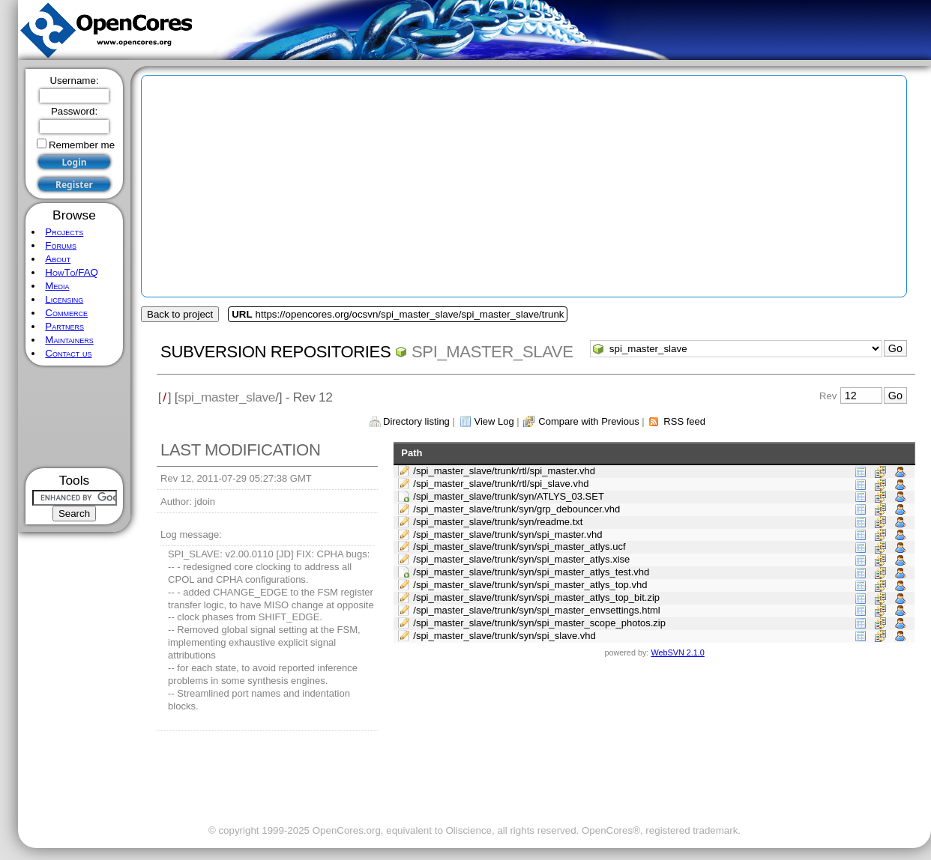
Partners (64, 326)
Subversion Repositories (275, 351)
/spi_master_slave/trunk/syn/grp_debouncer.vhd (516, 509)
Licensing (64, 299)
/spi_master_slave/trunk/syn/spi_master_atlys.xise (521, 559)
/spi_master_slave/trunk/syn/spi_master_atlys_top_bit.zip (536, 597)
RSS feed (684, 421)
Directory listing (416, 421)
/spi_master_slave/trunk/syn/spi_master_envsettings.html (536, 610)
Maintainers (69, 339)
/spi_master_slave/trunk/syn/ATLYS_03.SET (508, 496)
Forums (60, 245)
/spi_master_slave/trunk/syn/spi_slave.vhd (504, 635)
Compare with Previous (588, 421)
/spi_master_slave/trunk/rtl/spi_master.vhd (504, 470)
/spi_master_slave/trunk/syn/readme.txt (497, 521)
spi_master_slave (492, 351)
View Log (493, 421)
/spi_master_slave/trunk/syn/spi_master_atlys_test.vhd (531, 572)
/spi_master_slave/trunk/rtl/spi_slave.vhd (500, 483)
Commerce (66, 312)
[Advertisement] (74, 417)
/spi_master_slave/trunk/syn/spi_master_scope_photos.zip (539, 623)
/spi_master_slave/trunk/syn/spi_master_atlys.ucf (519, 546)
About (57, 258)
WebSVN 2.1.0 (677, 652)
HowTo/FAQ (71, 272)
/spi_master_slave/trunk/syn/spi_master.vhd (507, 534)
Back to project (180, 314)
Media (57, 285)
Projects (64, 231)
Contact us (68, 353)
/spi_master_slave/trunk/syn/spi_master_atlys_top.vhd (530, 584)
